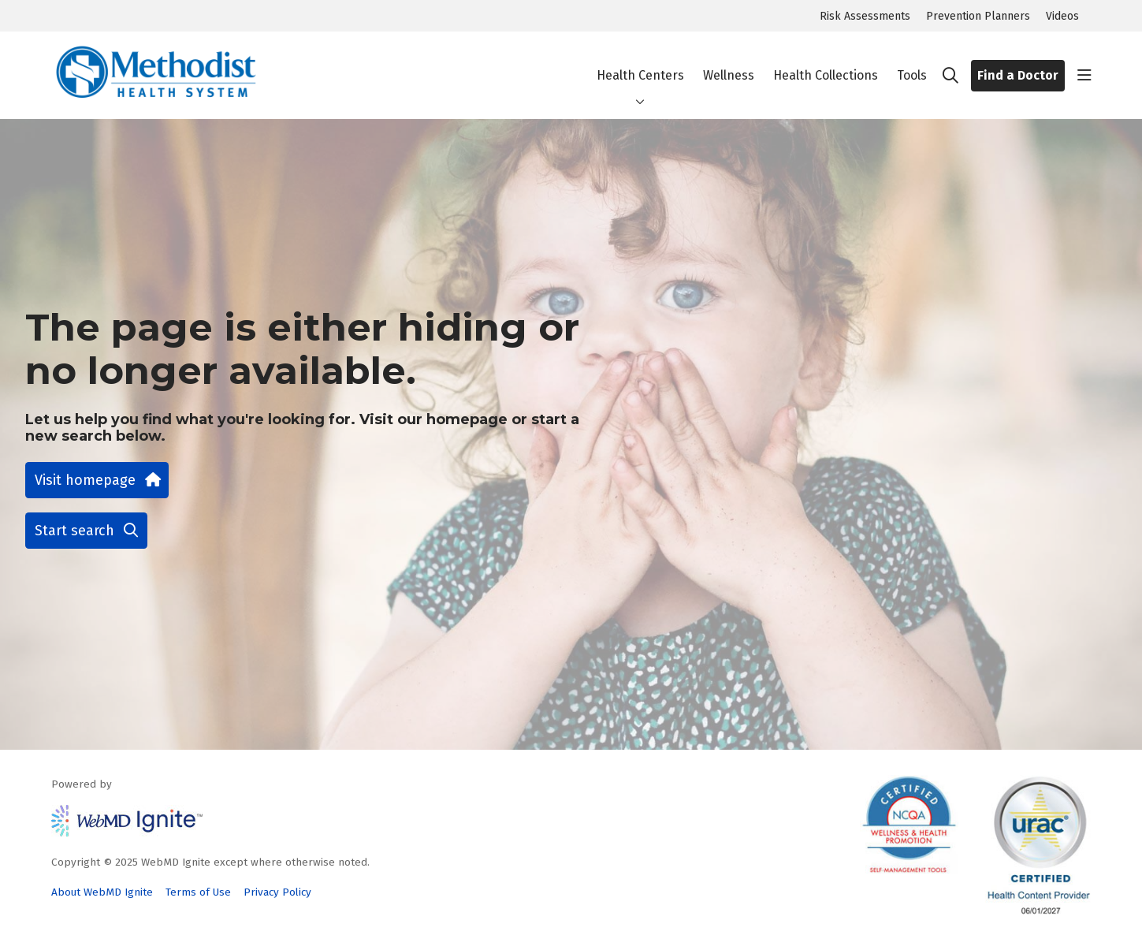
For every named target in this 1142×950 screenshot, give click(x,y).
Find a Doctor (1017, 75)
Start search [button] (86, 530)
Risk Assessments (865, 16)
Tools (911, 62)
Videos (1062, 16)
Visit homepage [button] (97, 480)
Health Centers (640, 62)
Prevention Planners (978, 16)
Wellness (729, 62)
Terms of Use (198, 892)
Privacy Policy (277, 892)
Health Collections (825, 62)
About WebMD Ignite (102, 892)
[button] (1084, 76)
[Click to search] (950, 76)
